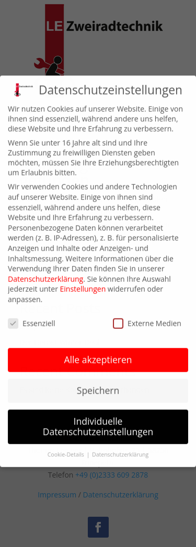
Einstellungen (83, 282)
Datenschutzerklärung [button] (120, 446)
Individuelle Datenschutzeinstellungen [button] (98, 419)
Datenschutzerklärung (45, 271)
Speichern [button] (98, 383)
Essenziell (31, 315)
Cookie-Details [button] (67, 446)
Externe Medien (147, 315)
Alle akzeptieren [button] (98, 352)
